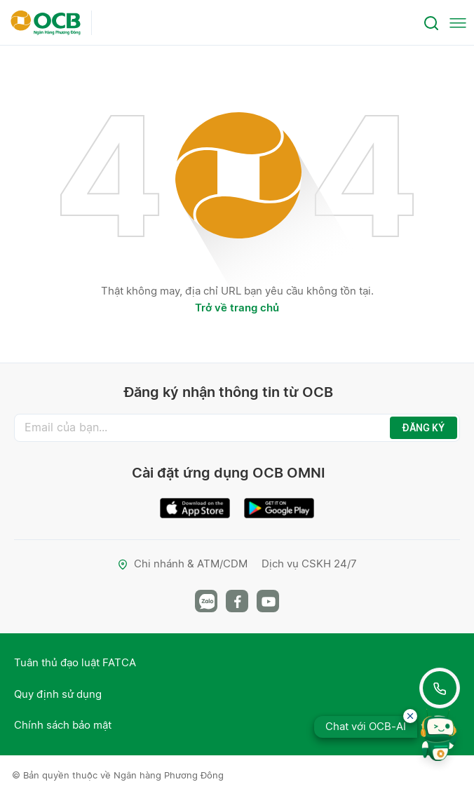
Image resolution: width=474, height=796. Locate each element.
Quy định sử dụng (58, 694)
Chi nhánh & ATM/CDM (182, 563)
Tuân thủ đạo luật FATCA (75, 662)
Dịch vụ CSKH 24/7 (309, 563)
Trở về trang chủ (237, 307)
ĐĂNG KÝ (423, 427)
